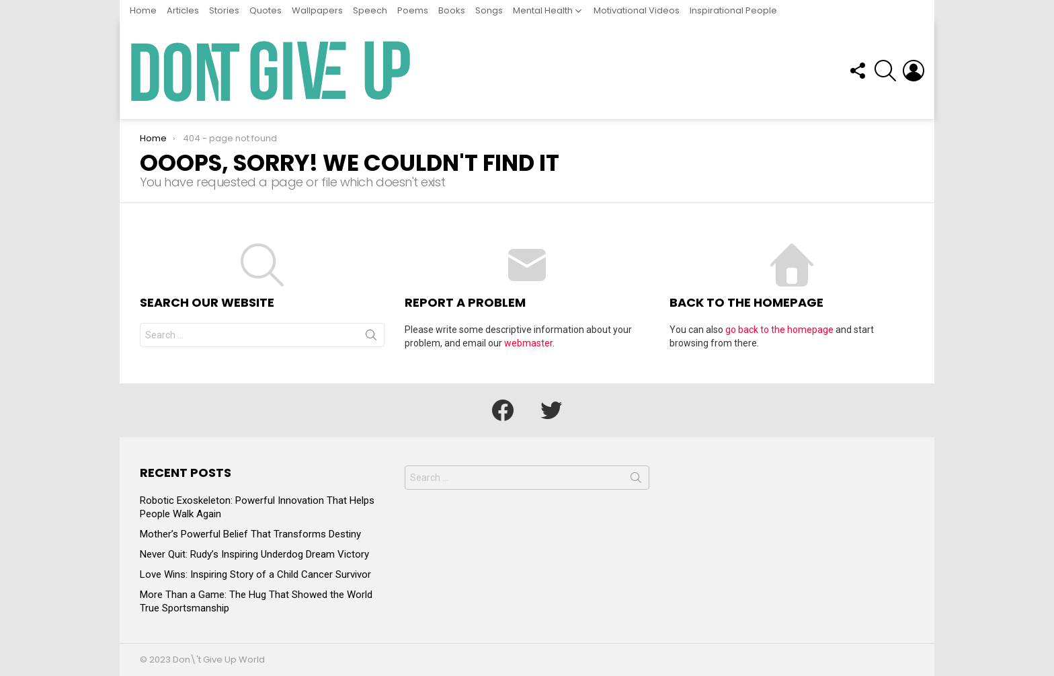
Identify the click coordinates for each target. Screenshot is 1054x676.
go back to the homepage (779, 329)
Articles (183, 10)
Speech (370, 10)
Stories (224, 10)
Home (143, 10)
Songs (489, 10)
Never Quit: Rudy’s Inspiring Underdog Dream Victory (254, 554)
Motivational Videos (637, 10)
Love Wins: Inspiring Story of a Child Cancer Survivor (255, 574)
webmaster (528, 343)
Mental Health (543, 10)
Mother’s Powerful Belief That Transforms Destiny (250, 534)
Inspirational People (733, 10)
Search (371, 337)
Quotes (265, 10)
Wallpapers (317, 10)
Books (451, 10)
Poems (412, 10)
